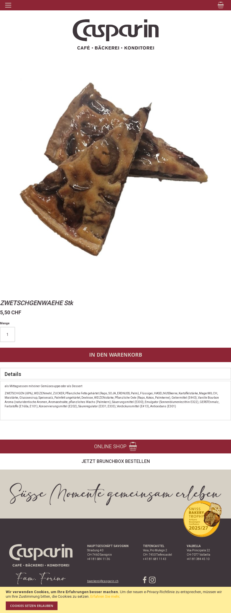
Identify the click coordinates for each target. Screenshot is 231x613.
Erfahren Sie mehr (104, 596)
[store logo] (115, 34)
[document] (115, 600)
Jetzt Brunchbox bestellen (115, 461)
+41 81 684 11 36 (98, 559)
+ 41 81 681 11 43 (154, 559)
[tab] (115, 373)
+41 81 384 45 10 (198, 559)
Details (13, 374)
